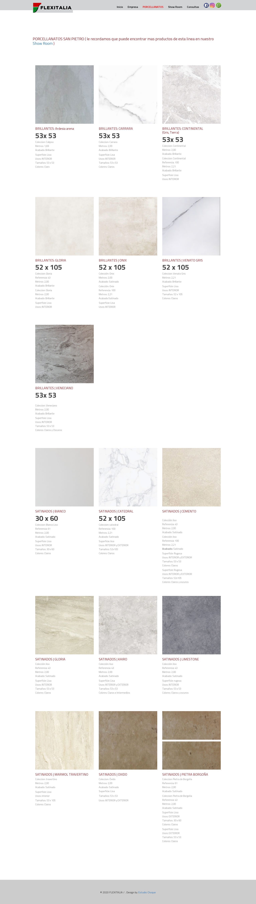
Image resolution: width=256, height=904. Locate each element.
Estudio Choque (147, 891)
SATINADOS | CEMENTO (179, 510)
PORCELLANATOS (153, 7)
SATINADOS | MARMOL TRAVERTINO (61, 773)
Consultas (193, 7)
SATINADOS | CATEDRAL (116, 510)
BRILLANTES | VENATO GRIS (182, 259)
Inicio (120, 7)
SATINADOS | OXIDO (113, 773)
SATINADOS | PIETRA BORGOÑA (185, 773)
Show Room (175, 7)
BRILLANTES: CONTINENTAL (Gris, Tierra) (182, 130)
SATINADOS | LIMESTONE (180, 658)
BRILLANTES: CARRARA (116, 128)
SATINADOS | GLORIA (50, 658)
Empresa (133, 7)
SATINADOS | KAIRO (113, 658)
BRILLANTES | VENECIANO (54, 387)
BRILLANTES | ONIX (113, 259)
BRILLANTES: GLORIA (50, 259)
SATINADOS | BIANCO (50, 510)
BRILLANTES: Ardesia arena (55, 128)
